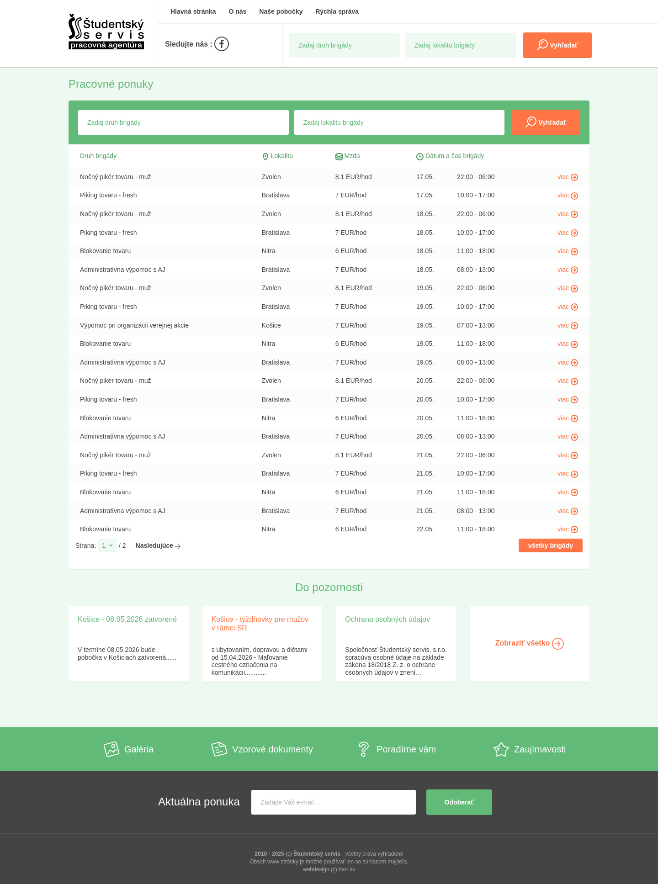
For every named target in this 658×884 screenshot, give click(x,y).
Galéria (128, 749)
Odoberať (459, 802)
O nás (238, 11)
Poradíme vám (396, 749)
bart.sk (347, 869)
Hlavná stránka (193, 11)
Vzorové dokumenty (262, 749)
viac (567, 176)
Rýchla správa (337, 11)
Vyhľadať (557, 44)
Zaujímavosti (529, 749)
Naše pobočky (280, 11)
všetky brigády (550, 545)
